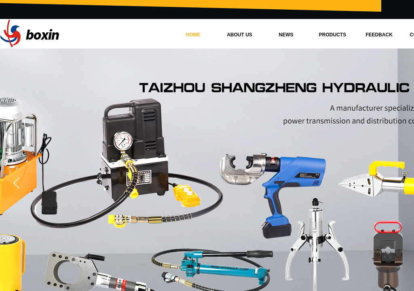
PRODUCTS (332, 35)
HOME (193, 35)
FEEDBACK (379, 35)
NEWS (286, 35)
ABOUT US (239, 35)
